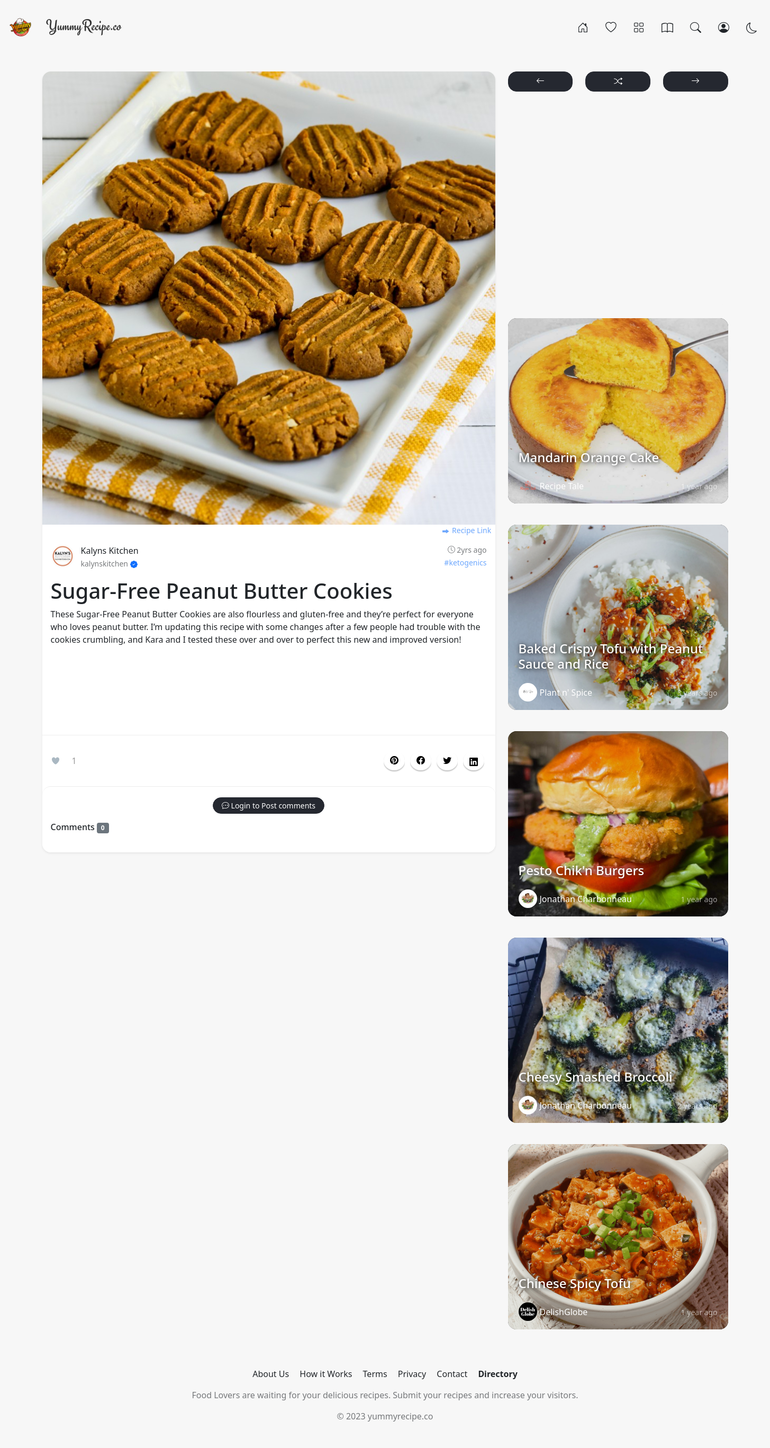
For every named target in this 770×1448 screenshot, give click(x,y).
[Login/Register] (723, 27)
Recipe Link (466, 530)
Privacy (412, 1374)
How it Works (326, 1374)
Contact (452, 1374)
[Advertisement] (269, 692)
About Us (270, 1374)
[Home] (583, 27)
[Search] (695, 27)
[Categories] (639, 27)
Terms (375, 1374)
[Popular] (611, 27)
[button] (420, 760)
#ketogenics (465, 562)
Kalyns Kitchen (110, 550)
